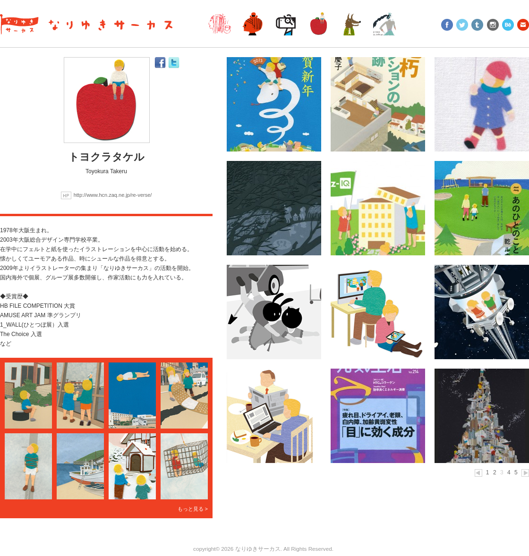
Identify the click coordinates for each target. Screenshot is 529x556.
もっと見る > (193, 509)
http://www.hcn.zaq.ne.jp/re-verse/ (113, 195)
